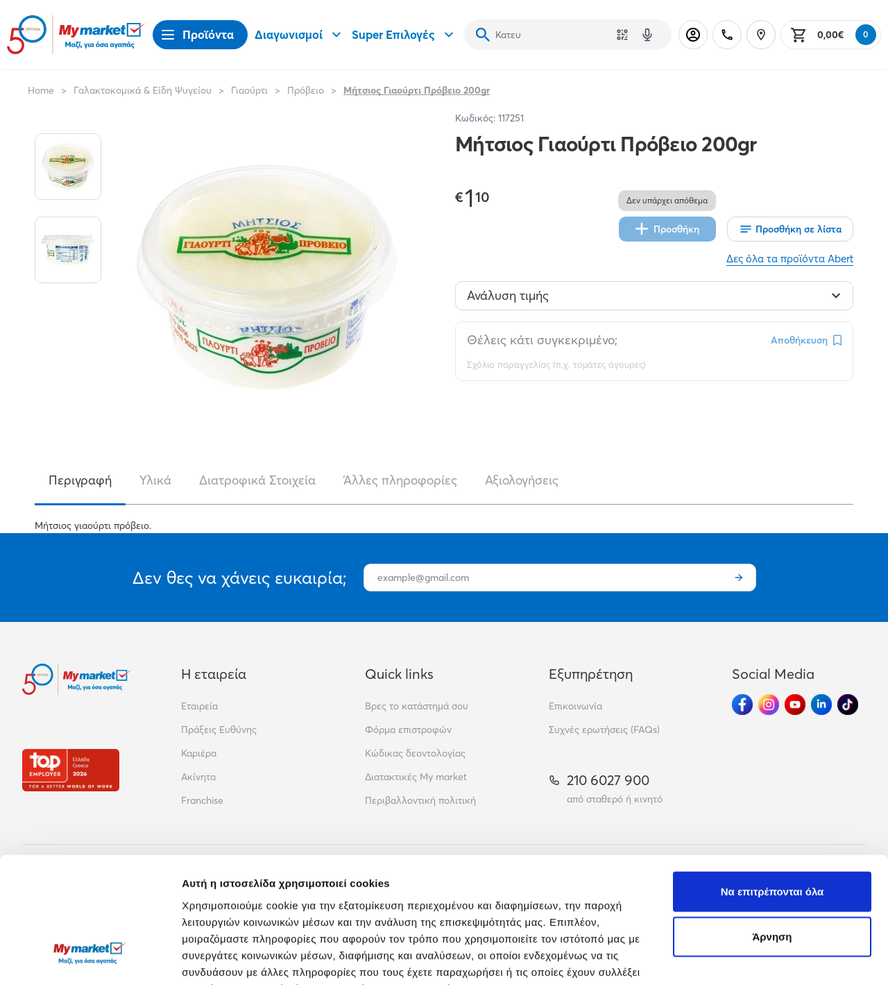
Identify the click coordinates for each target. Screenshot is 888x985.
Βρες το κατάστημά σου (416, 706)
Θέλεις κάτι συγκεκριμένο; (542, 340)
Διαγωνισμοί (300, 34)
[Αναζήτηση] (483, 35)
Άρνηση (772, 829)
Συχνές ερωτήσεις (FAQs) (604, 729)
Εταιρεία (199, 706)
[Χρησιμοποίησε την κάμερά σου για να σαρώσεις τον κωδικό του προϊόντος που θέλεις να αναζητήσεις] (622, 34)
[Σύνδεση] (693, 34)
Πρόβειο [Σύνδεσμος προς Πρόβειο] (305, 90)
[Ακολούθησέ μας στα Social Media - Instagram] (768, 704)
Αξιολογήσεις (521, 480)
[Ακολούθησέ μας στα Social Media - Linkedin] (821, 704)
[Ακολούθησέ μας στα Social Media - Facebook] (742, 704)
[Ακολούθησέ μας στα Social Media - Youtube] (795, 704)
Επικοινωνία (575, 706)
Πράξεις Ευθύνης (219, 729)
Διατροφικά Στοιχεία (257, 480)
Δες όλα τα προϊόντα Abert (789, 258)
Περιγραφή (80, 480)
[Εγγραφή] (739, 577)
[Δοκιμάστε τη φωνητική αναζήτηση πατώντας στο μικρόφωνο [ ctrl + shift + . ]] (647, 34)
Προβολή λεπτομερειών (241, 957)
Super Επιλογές (404, 34)
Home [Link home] (41, 90)
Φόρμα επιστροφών (408, 729)
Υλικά (155, 480)
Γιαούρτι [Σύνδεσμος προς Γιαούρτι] (249, 90)
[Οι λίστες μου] (790, 229)
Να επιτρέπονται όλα (772, 783)
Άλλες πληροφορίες (400, 480)
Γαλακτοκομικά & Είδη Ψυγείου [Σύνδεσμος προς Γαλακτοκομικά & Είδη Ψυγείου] (143, 90)
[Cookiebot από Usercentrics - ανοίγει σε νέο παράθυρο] (90, 958)
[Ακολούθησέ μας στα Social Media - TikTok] (847, 704)
